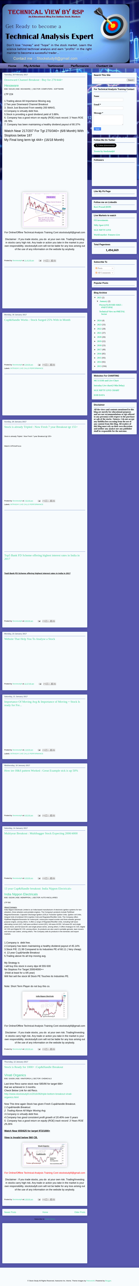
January (104, 301)
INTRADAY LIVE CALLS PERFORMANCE (26, 368)
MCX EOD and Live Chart (106, 380)
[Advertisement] (44, 287)
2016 (99, 354)
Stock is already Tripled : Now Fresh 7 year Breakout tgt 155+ (41, 426)
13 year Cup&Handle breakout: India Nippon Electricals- (38, 888)
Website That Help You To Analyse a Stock (29, 639)
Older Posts (79, 1212)
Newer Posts (10, 1212)
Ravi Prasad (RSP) (102, 207)
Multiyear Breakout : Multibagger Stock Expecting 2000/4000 (41, 833)
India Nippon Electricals (21, 894)
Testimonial (55, 65)
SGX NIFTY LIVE (102, 230)
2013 (99, 366)
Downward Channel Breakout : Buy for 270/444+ (33, 79)
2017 (99, 349)
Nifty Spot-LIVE (101, 225)
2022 (99, 329)
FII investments (101, 220)
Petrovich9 (90, 1281)
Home (12, 65)
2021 (99, 333)
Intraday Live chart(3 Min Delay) (109, 385)
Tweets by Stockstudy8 (104, 151)
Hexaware (11, 85)
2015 (99, 358)
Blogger (108, 1281)
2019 (99, 341)
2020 (99, 337)
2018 (99, 345)
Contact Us (104, 65)
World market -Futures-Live (107, 235)
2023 (99, 324)
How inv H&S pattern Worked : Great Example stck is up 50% (41, 770)
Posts (99, 268)
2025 (99, 297)
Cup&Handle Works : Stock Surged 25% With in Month (37, 319)
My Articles (32, 65)
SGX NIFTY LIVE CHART (106, 390)
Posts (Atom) (50, 1219)
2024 (99, 320)
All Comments (103, 273)
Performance (80, 65)
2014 (99, 362)
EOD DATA (99, 395)
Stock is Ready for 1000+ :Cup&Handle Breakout (33, 1067)
